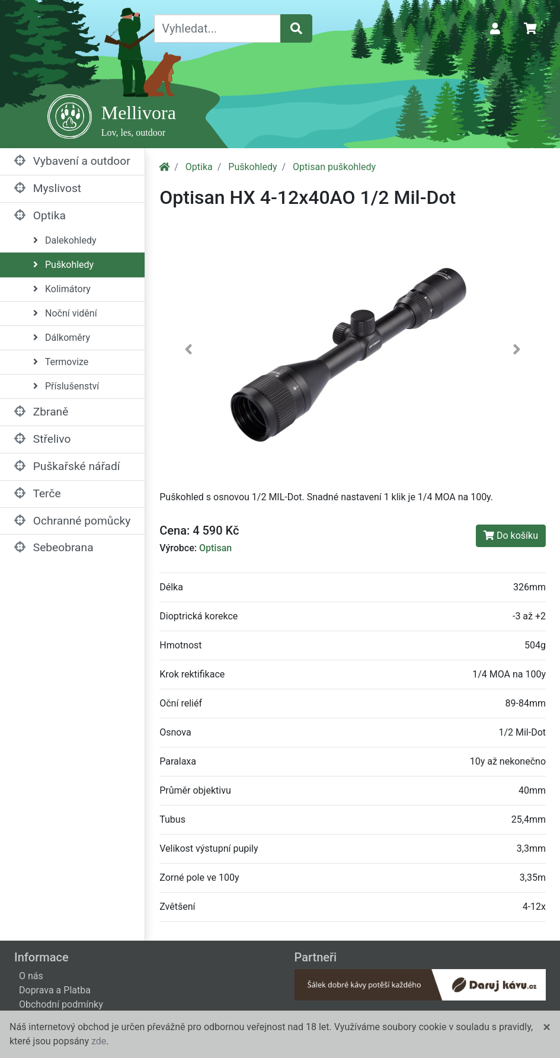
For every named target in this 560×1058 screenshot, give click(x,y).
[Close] (547, 1027)
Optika (40, 215)
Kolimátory (62, 289)
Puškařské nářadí (67, 466)
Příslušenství (66, 386)
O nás (31, 976)
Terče (37, 493)
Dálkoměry (61, 337)
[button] (188, 351)
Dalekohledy (65, 240)
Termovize (60, 361)
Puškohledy (63, 264)
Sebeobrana (54, 547)
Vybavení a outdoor (72, 161)
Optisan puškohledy (334, 166)
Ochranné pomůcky (72, 521)
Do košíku (511, 535)
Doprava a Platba (55, 990)
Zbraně (41, 411)
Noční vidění (65, 313)
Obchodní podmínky (61, 1004)
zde (98, 1041)
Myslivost (47, 188)
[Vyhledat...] (217, 28)
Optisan (215, 548)
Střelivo (42, 439)
